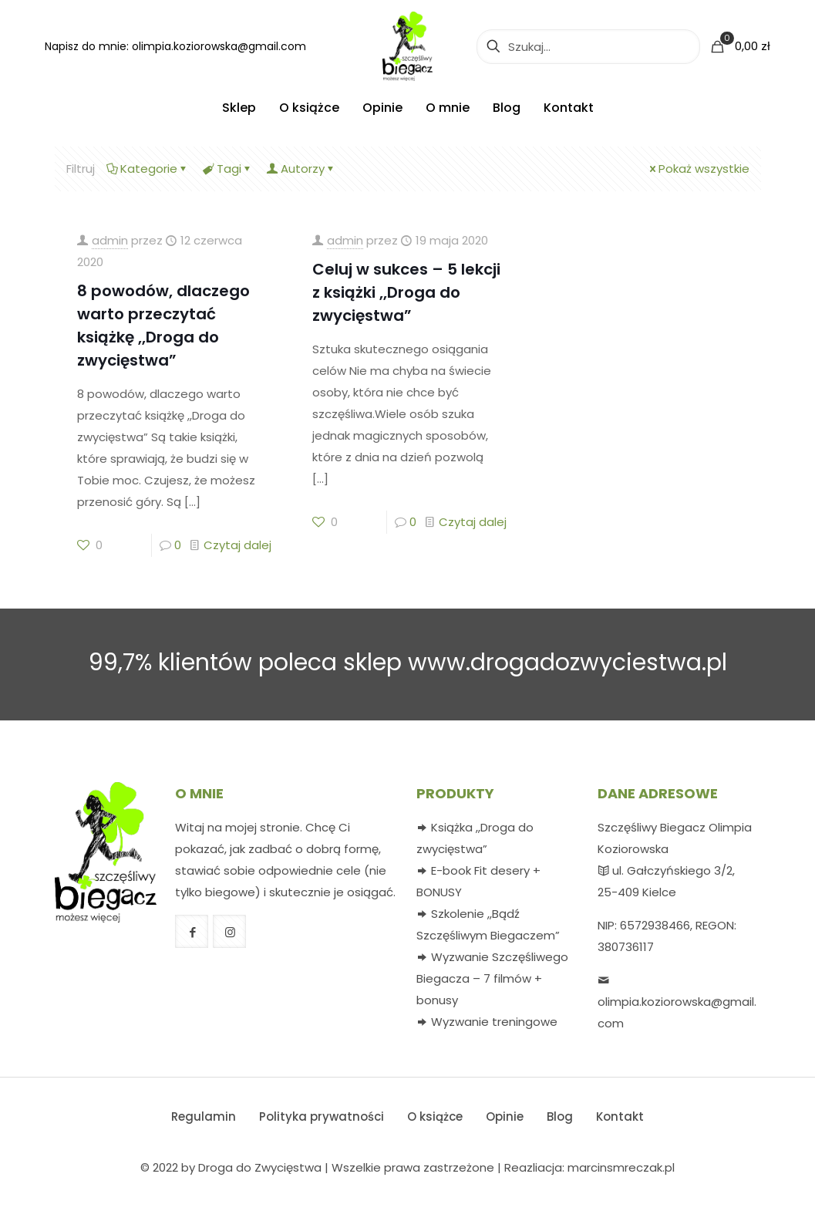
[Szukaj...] (588, 46)
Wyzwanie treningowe (494, 1022)
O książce (435, 1116)
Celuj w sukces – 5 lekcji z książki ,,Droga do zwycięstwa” (406, 292)
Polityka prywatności (321, 1116)
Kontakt (620, 1116)
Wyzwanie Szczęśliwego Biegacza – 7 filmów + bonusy (492, 978)
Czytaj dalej (237, 545)
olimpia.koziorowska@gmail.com (219, 46)
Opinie (505, 1116)
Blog (560, 1116)
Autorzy (301, 168)
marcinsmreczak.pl (621, 1167)
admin (110, 240)
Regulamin (203, 1116)
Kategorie (147, 168)
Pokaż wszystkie (698, 168)
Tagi (228, 168)
